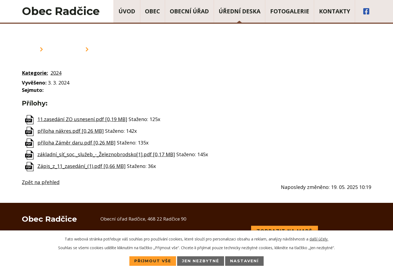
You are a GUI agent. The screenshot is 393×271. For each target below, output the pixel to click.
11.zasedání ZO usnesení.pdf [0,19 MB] (82, 119)
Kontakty (334, 11)
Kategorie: (35, 73)
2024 (55, 73)
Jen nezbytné (200, 260)
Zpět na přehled (40, 182)
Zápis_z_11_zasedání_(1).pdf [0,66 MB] (81, 166)
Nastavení (244, 260)
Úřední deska (239, 11)
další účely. (318, 239)
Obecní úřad (189, 11)
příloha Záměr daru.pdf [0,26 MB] (76, 142)
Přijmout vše (152, 260)
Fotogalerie (289, 11)
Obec (152, 11)
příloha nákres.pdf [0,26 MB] (70, 131)
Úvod (126, 11)
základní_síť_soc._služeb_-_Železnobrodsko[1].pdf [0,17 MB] (106, 154)
